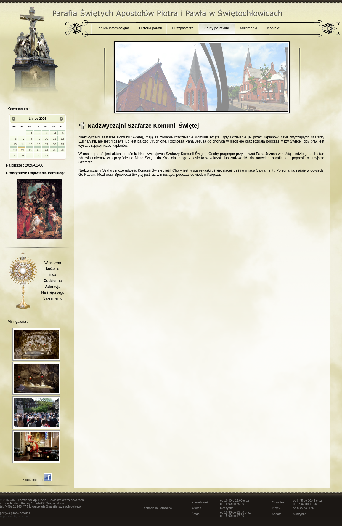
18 (54, 144)
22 (30, 149)
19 (62, 144)
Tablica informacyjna (113, 28)
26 (62, 149)
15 (30, 144)
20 (15, 149)
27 (15, 155)
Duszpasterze (182, 28)
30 (38, 155)
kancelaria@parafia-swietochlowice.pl (56, 506)
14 (23, 144)
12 (62, 138)
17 (46, 144)
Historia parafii (150, 28)
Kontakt (273, 28)
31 (46, 155)
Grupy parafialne (217, 28)
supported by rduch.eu (15, 516)
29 (30, 155)
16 (38, 144)
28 (23, 155)
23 (38, 149)
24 (46, 149)
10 (46, 138)
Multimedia (248, 28)
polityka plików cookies (15, 513)
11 (54, 138)
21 (23, 149)
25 (54, 149)
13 (15, 144)
